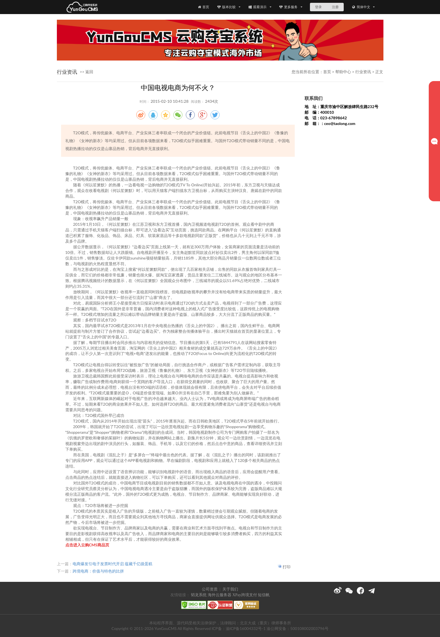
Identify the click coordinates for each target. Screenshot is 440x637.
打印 (287, 566)
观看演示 (259, 7)
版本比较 (228, 7)
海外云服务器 (219, 595)
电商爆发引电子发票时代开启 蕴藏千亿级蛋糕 (113, 563)
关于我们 (230, 589)
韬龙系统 (199, 595)
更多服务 (290, 7)
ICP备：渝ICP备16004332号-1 (239, 628)
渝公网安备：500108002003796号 (298, 628)
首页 (203, 7)
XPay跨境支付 (244, 595)
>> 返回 (86, 71)
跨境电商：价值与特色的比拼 (98, 571)
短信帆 (264, 595)
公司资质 (210, 589)
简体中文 (363, 7)
